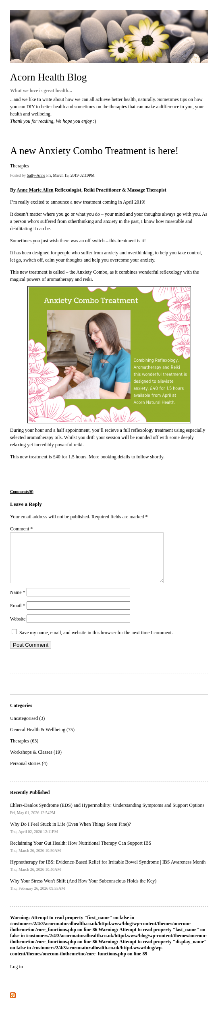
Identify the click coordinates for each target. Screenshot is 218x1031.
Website (17, 628)
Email (17, 615)
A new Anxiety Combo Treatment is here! (94, 150)
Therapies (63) (24, 750)
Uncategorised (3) (27, 728)
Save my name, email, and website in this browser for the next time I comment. (96, 642)
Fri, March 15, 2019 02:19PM (70, 175)
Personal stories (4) (29, 773)
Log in (16, 976)
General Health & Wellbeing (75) (42, 739)
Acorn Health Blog (48, 77)
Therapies (19, 166)
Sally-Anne (36, 175)
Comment (21, 529)
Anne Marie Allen (35, 190)
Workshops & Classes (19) (36, 762)
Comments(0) (21, 491)
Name (17, 602)
